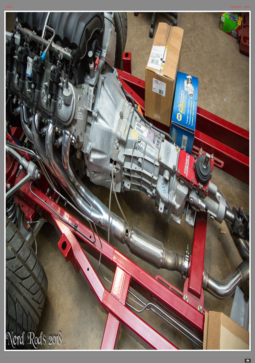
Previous (236, 6)
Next (247, 6)
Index (9, 6)
